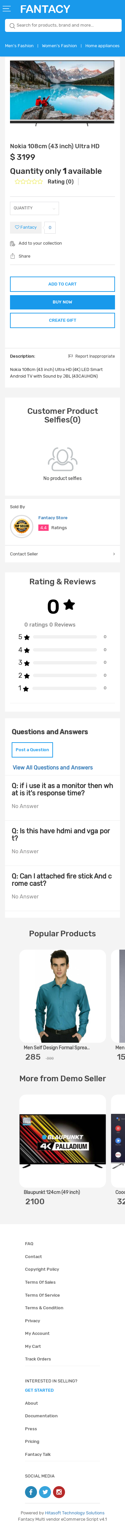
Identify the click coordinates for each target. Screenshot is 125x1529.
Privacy (32, 1320)
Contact (33, 1256)
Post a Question (32, 749)
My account (37, 1333)
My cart (33, 1346)
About (31, 1403)
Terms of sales (40, 1282)
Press (31, 1428)
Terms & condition (44, 1307)
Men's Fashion (19, 45)
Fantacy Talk (38, 1454)
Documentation (41, 1415)
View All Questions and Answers (53, 767)
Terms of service (42, 1295)
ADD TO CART (62, 284)
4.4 (43, 527)
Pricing (32, 1441)
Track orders (38, 1358)
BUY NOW (62, 301)
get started (39, 1390)
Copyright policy (42, 1269)
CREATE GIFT (62, 320)
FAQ (29, 1243)
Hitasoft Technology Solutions (75, 1512)
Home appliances (102, 45)
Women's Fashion (59, 45)
